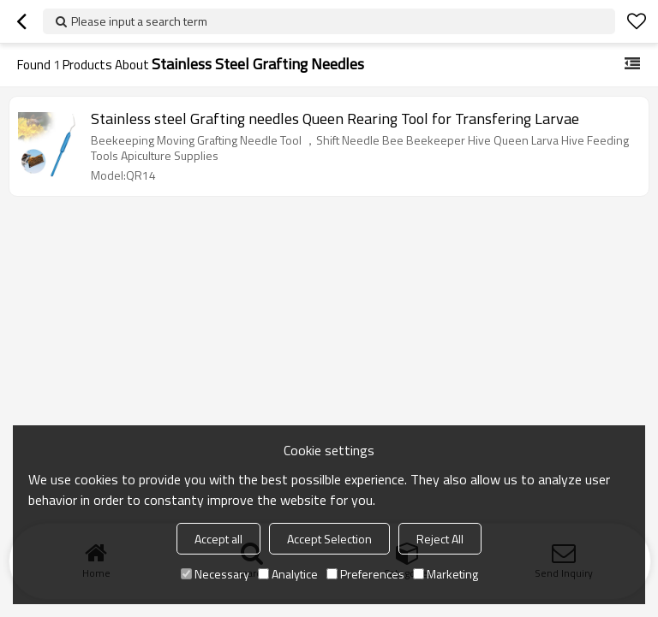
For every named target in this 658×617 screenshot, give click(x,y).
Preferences (365, 574)
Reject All (440, 539)
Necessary (215, 574)
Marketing (445, 574)
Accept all (218, 539)
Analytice (288, 574)
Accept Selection (329, 539)
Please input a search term (139, 21)
